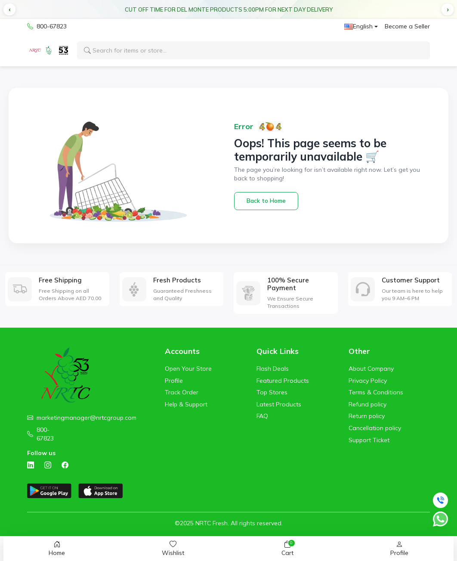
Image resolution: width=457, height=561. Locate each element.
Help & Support (186, 404)
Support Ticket (369, 440)
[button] (9, 9)
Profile (174, 380)
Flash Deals (272, 368)
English (358, 26)
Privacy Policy (368, 380)
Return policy (367, 416)
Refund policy (367, 404)
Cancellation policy (375, 428)
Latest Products (278, 404)
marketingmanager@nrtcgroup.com (86, 418)
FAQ (262, 416)
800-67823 (47, 26)
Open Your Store (188, 368)
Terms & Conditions (376, 392)
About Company (371, 368)
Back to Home (266, 201)
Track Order (181, 392)
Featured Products (282, 380)
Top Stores (271, 392)
